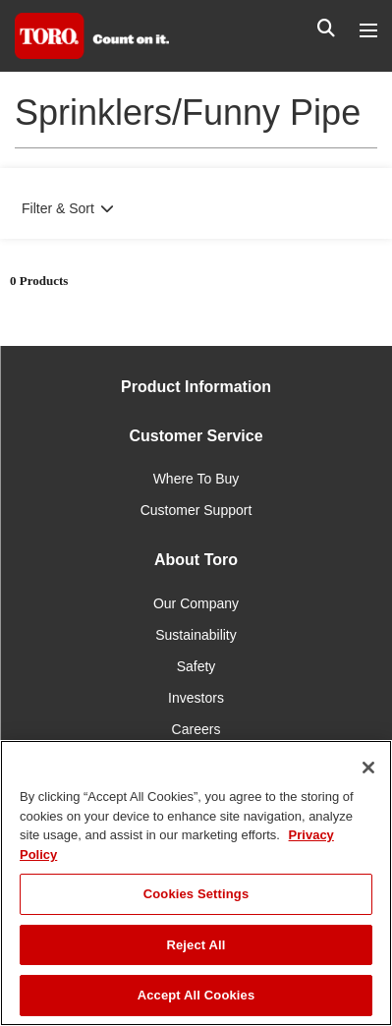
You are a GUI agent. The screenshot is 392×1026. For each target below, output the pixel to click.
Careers (196, 729)
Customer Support (196, 510)
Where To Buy (196, 478)
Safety (196, 666)
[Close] (368, 767)
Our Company (196, 603)
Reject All (195, 945)
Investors (196, 698)
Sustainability (196, 635)
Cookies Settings (196, 893)
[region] (196, 883)
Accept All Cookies (196, 995)
